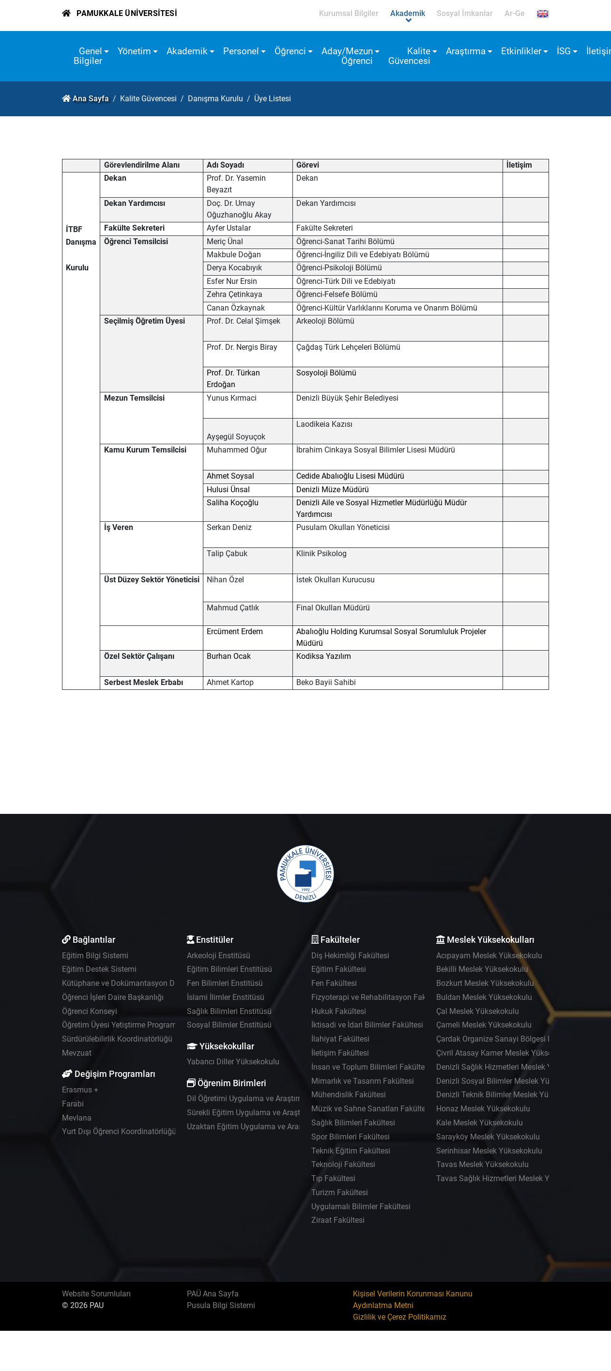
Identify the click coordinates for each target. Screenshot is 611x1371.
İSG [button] (564, 51)
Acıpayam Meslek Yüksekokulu (489, 955)
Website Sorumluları (96, 1293)
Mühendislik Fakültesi (348, 1094)
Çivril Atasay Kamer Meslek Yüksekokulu (505, 1053)
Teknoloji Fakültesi (343, 1164)
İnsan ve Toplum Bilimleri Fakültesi (370, 1067)
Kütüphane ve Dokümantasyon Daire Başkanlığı (143, 983)
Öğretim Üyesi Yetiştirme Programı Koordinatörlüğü (149, 1024)
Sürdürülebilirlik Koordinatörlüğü (117, 1039)
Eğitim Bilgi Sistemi (95, 955)
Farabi (73, 1103)
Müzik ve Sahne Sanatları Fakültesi (371, 1108)
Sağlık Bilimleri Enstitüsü (229, 1011)
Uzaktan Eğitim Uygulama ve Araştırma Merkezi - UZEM (281, 1126)
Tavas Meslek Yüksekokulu (482, 1164)
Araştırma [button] (466, 51)
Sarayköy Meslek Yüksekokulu (488, 1136)
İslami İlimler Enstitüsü (225, 997)
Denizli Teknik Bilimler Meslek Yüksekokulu (509, 1094)
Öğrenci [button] (290, 51)
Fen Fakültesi (334, 983)
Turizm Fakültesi (339, 1192)
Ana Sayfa (91, 98)
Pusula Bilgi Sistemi (221, 1305)
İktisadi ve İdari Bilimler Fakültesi (367, 1024)
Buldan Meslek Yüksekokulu (484, 997)
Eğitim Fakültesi (338, 969)
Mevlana (77, 1117)
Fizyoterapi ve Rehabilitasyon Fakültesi (377, 997)
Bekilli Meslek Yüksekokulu (482, 969)
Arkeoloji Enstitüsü (218, 955)
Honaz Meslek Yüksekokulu (483, 1108)
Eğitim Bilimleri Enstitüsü (229, 969)
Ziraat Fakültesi (338, 1220)
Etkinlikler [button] (521, 51)
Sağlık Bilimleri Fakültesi (353, 1122)
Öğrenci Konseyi (89, 1011)
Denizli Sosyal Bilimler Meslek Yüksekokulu (510, 1081)
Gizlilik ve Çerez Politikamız (399, 1317)
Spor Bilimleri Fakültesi (350, 1136)
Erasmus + (80, 1089)
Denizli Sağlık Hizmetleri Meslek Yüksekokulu (513, 1067)
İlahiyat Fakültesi (340, 1039)
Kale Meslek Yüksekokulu (479, 1122)
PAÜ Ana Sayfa (213, 1293)
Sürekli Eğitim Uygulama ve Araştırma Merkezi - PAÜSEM (283, 1112)
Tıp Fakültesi (333, 1178)
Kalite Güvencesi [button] (409, 56)
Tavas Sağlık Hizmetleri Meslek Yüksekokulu (512, 1178)
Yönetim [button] (134, 51)
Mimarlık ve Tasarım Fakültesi (362, 1081)
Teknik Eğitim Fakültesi (350, 1150)
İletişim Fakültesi (340, 1053)
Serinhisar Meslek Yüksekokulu (489, 1150)
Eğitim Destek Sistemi (99, 969)
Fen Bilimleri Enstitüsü (225, 983)
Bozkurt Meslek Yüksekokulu (485, 983)
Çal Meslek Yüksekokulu (477, 1011)
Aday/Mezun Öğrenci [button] (347, 56)
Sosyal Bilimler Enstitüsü (229, 1024)
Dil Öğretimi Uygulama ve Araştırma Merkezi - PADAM (278, 1098)
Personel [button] (241, 51)
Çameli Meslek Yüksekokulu (484, 1024)
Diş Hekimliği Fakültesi (350, 955)
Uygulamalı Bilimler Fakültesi (361, 1206)
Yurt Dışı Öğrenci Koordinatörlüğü (119, 1131)
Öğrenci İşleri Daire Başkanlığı (113, 997)
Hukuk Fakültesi (338, 1011)
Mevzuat (77, 1053)
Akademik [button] (187, 51)
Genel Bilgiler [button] (88, 56)
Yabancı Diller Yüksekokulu (233, 1061)
